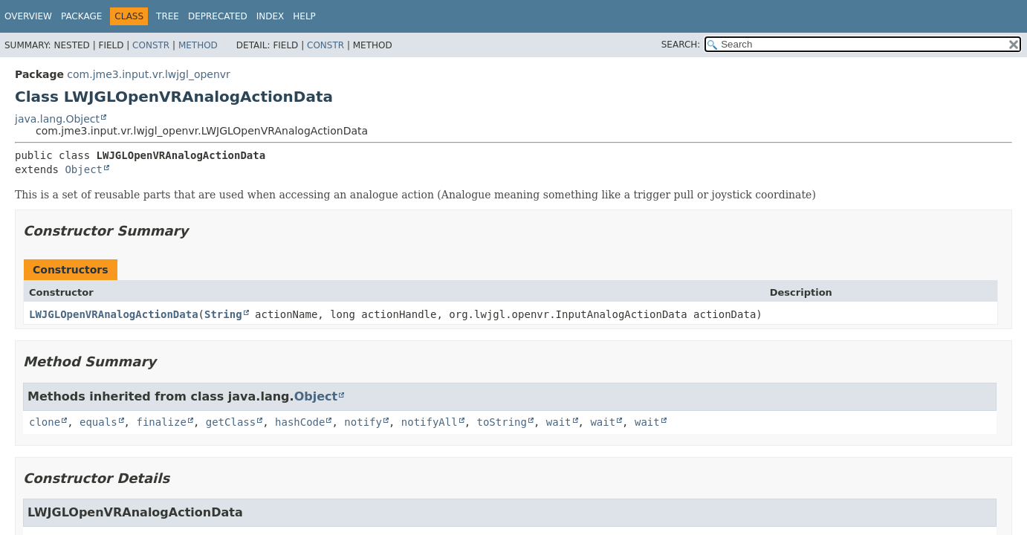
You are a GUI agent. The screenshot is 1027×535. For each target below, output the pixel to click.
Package (81, 16)
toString (502, 422)
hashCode (300, 422)
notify (363, 422)
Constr (150, 45)
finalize (161, 422)
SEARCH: (681, 44)
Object (84, 169)
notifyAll (429, 422)
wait (558, 422)
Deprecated (217, 16)
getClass (231, 422)
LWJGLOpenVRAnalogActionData (113, 314)
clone (44, 422)
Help (304, 16)
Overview (28, 16)
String (223, 314)
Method (198, 45)
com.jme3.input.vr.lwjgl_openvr (148, 74)
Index (270, 16)
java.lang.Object (57, 119)
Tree (167, 16)
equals (98, 422)
